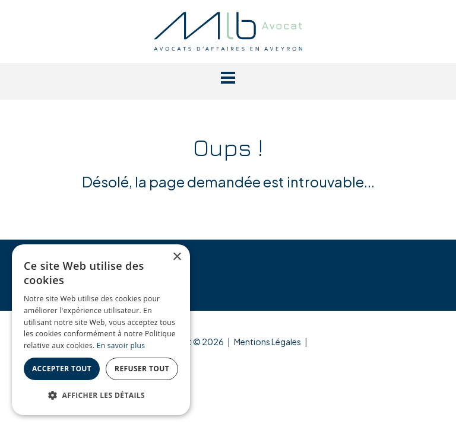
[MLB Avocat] (228, 30)
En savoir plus (121, 345)
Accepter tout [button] (61, 369)
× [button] (176, 257)
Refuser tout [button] (142, 369)
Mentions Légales (267, 341)
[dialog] (101, 329)
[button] (228, 78)
